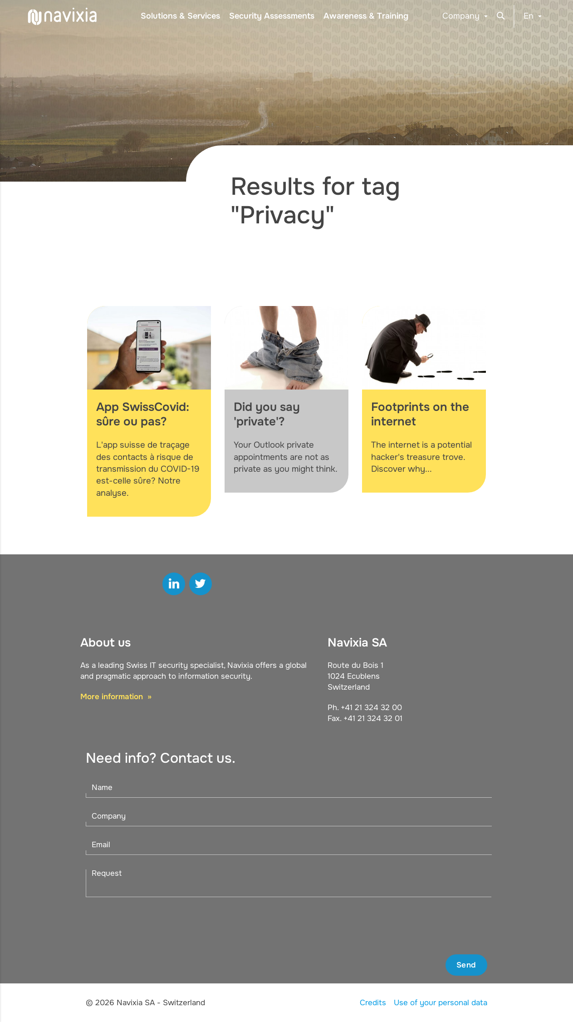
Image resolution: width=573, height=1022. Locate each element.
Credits (373, 1002)
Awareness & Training (365, 15)
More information (112, 696)
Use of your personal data (440, 1002)
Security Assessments (271, 15)
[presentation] (418, 925)
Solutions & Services (180, 15)
